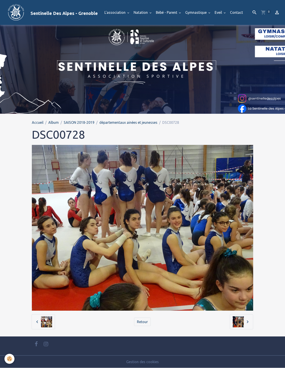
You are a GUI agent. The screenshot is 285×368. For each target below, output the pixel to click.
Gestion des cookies (142, 362)
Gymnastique (196, 12)
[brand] (51, 12)
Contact (236, 12)
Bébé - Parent (167, 12)
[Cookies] (9, 359)
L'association (115, 12)
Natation (141, 12)
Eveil (219, 12)
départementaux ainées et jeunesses (128, 122)
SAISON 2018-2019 (79, 122)
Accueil (37, 122)
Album (53, 122)
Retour (142, 322)
